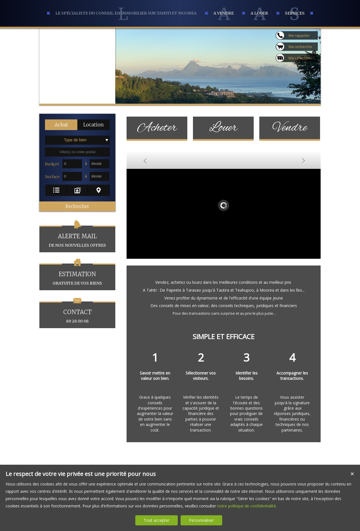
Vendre (290, 127)
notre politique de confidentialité (246, 506)
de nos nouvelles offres (77, 237)
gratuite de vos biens (77, 275)
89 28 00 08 (77, 312)
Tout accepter (156, 520)
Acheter (157, 127)
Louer (223, 127)
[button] (61, 124)
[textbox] (77, 152)
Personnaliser (201, 520)
